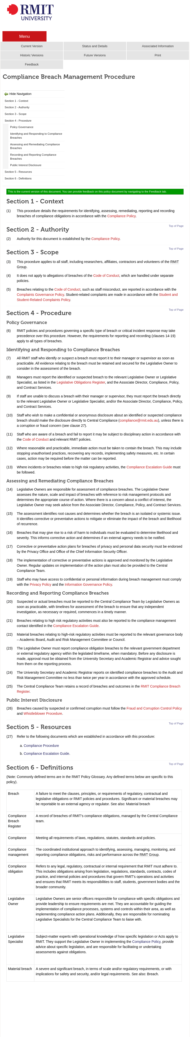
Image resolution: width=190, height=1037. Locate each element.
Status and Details (94, 46)
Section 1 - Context (16, 100)
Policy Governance (21, 127)
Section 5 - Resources (18, 171)
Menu (24, 36)
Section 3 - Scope (15, 113)
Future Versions (95, 55)
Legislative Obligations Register (81, 382)
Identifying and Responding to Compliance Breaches (36, 135)
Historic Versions (31, 55)
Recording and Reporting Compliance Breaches (33, 156)
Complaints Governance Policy (40, 295)
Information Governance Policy (88, 584)
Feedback (32, 64)
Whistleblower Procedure (43, 713)
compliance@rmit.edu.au (139, 420)
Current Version (32, 46)
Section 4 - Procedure (18, 120)
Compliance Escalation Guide (149, 467)
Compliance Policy (121, 216)
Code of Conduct (106, 276)
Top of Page (176, 225)
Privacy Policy (40, 584)
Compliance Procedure (41, 746)
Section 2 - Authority (17, 107)
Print (158, 55)
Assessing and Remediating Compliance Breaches (35, 146)
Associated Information (158, 46)
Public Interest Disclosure (25, 165)
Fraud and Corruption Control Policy (154, 708)
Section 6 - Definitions (18, 178)
